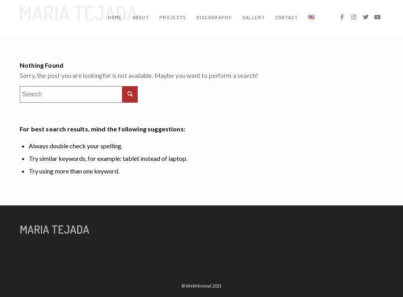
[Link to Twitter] (366, 17)
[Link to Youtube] (377, 17)
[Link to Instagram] (354, 17)
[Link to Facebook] (342, 17)
